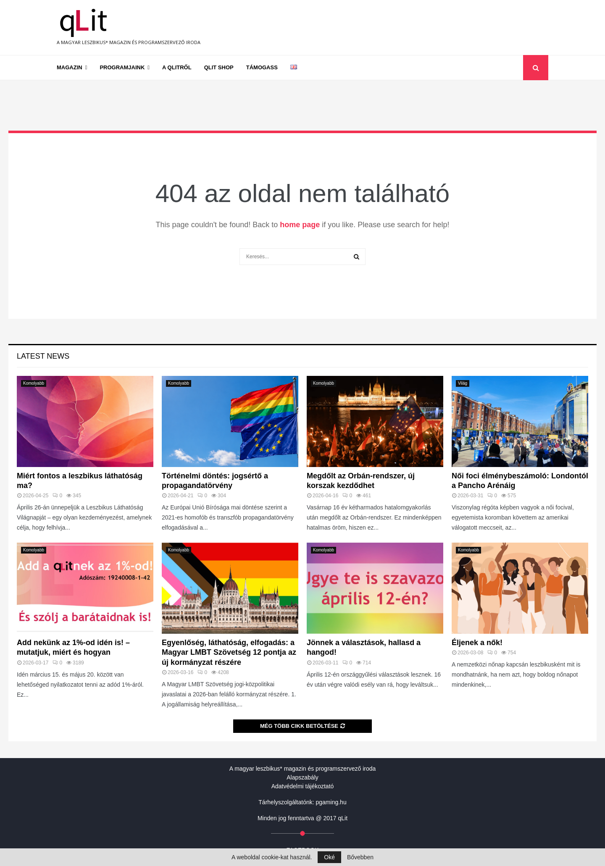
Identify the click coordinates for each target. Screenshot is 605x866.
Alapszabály (302, 777)
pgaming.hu (331, 802)
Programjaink (122, 67)
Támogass (262, 67)
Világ (462, 383)
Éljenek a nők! (477, 642)
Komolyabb (33, 383)
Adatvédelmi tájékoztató (302, 786)
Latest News (43, 356)
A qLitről (177, 67)
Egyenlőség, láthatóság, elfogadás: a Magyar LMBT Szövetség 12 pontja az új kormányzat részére (229, 652)
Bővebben (360, 857)
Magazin (69, 67)
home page (300, 224)
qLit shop (219, 67)
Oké (329, 857)
